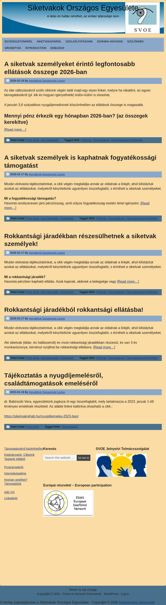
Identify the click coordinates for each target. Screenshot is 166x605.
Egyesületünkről (18, 41)
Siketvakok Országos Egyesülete (83, 8)
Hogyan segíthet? (15, 479)
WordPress (111, 594)
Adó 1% (9, 492)
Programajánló (13, 467)
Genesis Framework (88, 594)
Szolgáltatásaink (79, 41)
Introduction (35, 48)
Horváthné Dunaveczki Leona (47, 80)
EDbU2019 (57, 48)
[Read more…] (15, 129)
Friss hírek (32, 140)
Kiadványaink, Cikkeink (19, 454)
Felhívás (86, 140)
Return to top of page (83, 589)
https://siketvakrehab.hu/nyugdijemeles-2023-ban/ (41, 416)
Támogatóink (12, 483)
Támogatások (101, 140)
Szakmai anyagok (110, 41)
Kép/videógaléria (15, 473)
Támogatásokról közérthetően (23, 448)
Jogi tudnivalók (49, 140)
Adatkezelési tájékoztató (137, 602)
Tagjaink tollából (14, 459)
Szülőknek (135, 41)
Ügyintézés (67, 218)
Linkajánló (10, 498)
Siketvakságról (49, 41)
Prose (66, 594)
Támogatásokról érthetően (127, 140)
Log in (125, 594)
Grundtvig (13, 48)
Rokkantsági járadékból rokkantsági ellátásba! (73, 309)
